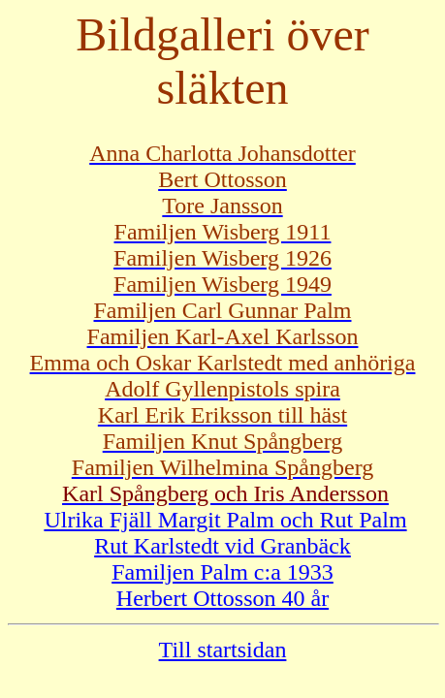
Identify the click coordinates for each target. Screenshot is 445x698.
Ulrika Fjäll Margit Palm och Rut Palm (225, 519)
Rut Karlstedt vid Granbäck (222, 545)
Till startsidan (223, 649)
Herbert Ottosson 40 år (222, 598)
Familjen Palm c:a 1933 (222, 572)
